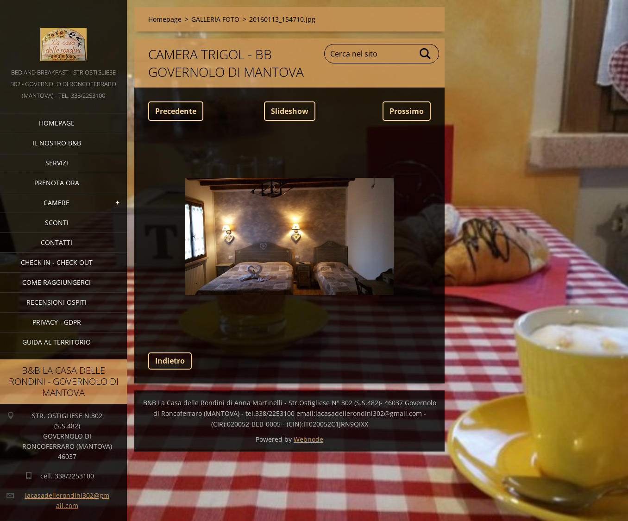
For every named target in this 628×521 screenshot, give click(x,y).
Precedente (175, 111)
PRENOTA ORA (56, 182)
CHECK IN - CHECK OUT (57, 262)
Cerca (426, 54)
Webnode (308, 439)
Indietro (170, 361)
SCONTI (57, 222)
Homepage (57, 123)
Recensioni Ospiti (56, 302)
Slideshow (289, 111)
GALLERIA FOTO (215, 19)
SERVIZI (56, 162)
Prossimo (406, 111)
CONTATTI (56, 242)
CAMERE (56, 202)
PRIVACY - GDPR (56, 322)
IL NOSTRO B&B (56, 142)
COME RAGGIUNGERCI (56, 282)
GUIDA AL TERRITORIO (56, 342)
